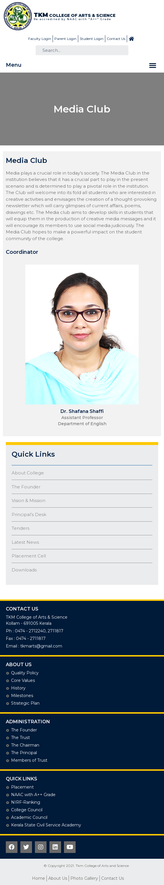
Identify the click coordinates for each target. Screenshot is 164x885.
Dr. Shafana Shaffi (82, 411)
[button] (152, 65)
